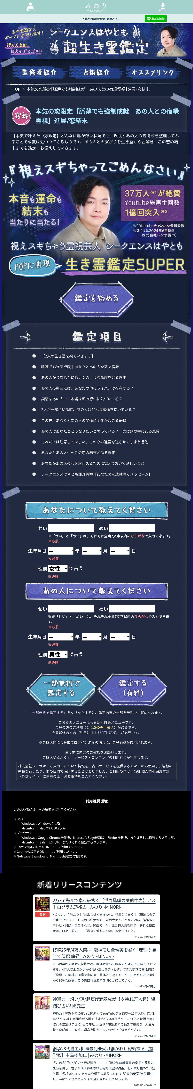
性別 (42, 568)
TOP (16, 89)
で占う (76, 568)
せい (42, 528)
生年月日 (37, 550)
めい (103, 528)
